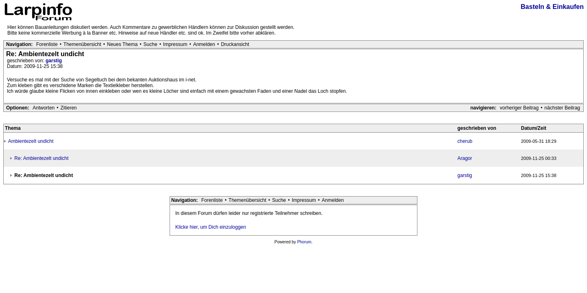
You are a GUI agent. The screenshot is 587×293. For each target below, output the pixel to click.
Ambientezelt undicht (30, 141)
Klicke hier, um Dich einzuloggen (210, 227)
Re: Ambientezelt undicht (41, 158)
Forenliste (47, 44)
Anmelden (204, 44)
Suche (150, 44)
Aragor (464, 158)
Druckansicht (235, 44)
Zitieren (68, 108)
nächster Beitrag (562, 108)
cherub (464, 141)
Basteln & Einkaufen (552, 6)
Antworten (44, 108)
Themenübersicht (83, 44)
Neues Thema (122, 44)
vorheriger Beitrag (519, 108)
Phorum (304, 242)
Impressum (175, 44)
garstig (54, 60)
